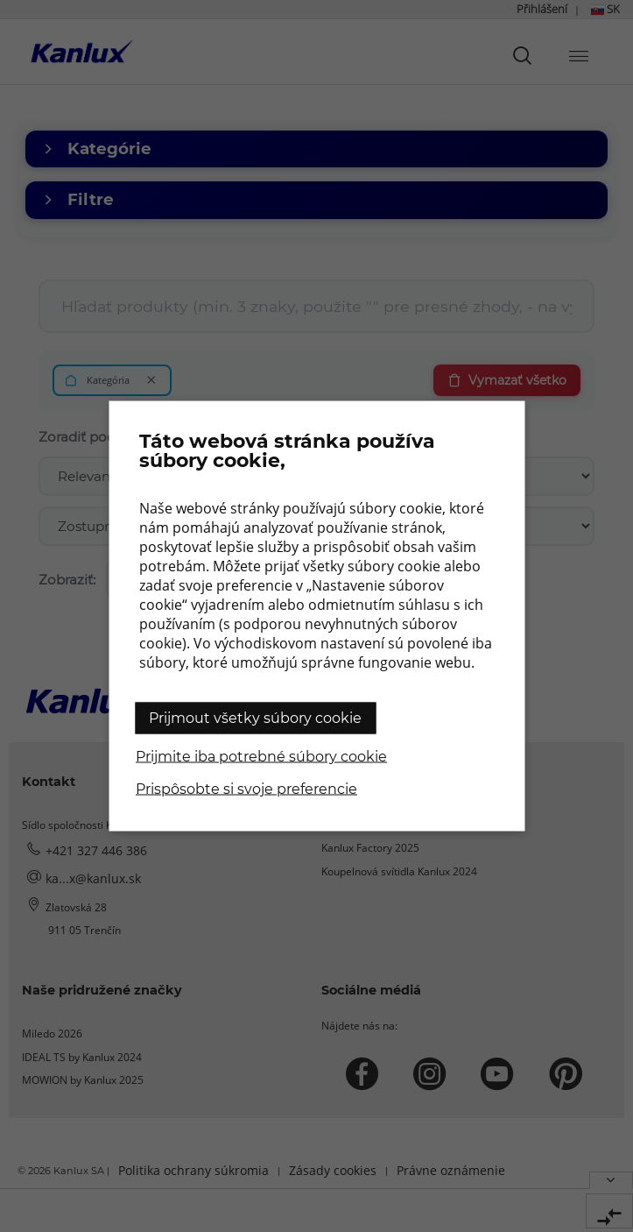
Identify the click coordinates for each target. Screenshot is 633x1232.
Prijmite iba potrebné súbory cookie (261, 756)
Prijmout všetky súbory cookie (255, 718)
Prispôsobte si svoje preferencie (246, 789)
